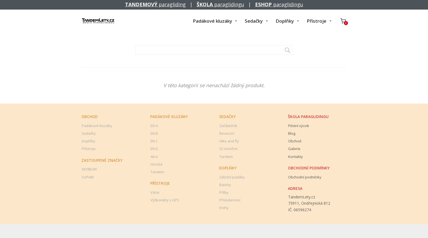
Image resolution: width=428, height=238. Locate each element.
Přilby (224, 192)
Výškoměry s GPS (164, 200)
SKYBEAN (89, 169)
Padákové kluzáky (212, 21)
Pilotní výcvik (298, 125)
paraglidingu (220, 4)
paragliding (155, 4)
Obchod (294, 141)
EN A (154, 125)
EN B (154, 133)
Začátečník (228, 125)
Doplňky (285, 21)
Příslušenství (229, 200)
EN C (154, 141)
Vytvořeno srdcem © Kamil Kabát (214, 232)
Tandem (157, 171)
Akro (154, 156)
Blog (291, 133)
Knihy (224, 207)
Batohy (225, 184)
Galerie (294, 148)
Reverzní (226, 133)
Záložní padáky (232, 177)
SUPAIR (88, 177)
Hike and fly (229, 141)
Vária (154, 192)
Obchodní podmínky (304, 177)
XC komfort (228, 148)
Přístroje (316, 21)
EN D (154, 148)
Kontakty (295, 156)
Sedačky (254, 21)
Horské (156, 164)
